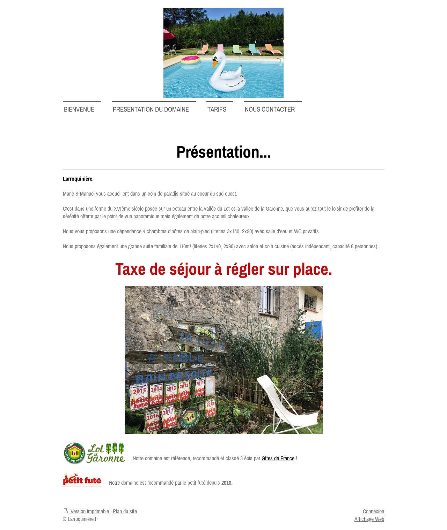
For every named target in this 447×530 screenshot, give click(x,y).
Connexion (373, 511)
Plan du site (125, 511)
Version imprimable (86, 511)
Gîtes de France (278, 458)
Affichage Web (369, 519)
